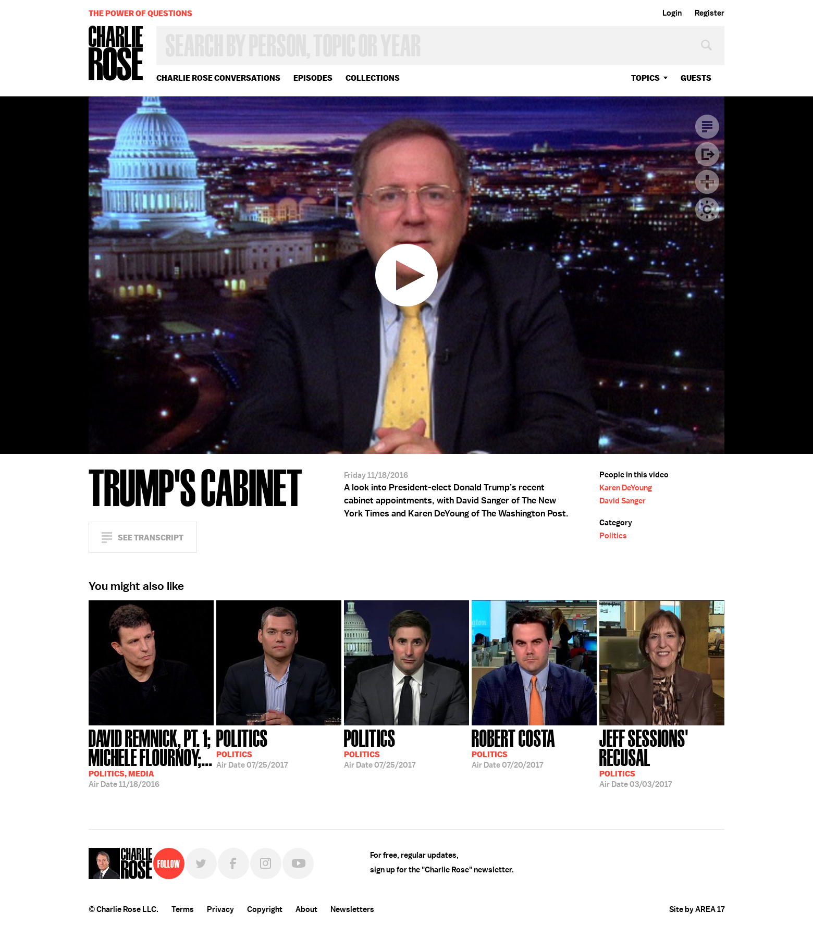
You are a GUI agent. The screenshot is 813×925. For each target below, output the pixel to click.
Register (709, 13)
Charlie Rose (116, 54)
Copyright (264, 909)
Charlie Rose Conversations (218, 78)
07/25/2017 (252, 747)
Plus (707, 182)
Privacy (220, 909)
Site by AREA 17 (696, 909)
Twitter (201, 863)
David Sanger (622, 501)
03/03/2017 (661, 757)
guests (696, 78)
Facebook (233, 863)
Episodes (312, 78)
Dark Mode (707, 209)
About (306, 909)
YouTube (298, 863)
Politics (613, 536)
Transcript (707, 127)
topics (645, 78)
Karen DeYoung (625, 488)
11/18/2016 (151, 757)
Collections (373, 78)
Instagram (265, 863)
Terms (182, 909)
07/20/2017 (513, 747)
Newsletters (352, 909)
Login (672, 13)
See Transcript (150, 537)
